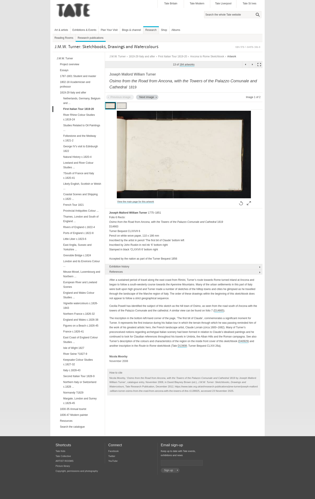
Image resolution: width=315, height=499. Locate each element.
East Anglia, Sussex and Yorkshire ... (77, 247)
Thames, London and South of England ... (80, 219)
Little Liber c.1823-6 (74, 239)
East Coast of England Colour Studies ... (80, 340)
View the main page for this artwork (135, 201)
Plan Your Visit (109, 30)
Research (150, 30)
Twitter (111, 456)
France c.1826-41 (73, 331)
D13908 (182, 345)
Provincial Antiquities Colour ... (81, 210)
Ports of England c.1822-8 (78, 233)
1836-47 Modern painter (74, 414)
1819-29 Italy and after (142, 56)
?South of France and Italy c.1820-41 (78, 175)
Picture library (63, 466)
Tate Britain (170, 3)
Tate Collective (63, 456)
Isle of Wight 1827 (73, 348)
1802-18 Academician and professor (75, 84)
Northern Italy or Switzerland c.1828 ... (79, 384)
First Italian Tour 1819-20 (172, 56)
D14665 (219, 310)
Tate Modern (197, 3)
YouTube (112, 461)
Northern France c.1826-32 (79, 313)
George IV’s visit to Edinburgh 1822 (80, 149)
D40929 (243, 341)
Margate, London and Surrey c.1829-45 (80, 401)
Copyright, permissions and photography (77, 471)
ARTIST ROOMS (65, 461)
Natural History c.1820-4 (77, 156)
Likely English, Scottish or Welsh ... (82, 186)
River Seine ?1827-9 (75, 353)
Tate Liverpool (223, 3)
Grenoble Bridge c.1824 (77, 255)
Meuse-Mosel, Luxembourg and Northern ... (81, 274)
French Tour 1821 (73, 204)
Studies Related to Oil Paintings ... (81, 128)
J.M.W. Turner (117, 56)
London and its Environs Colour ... (81, 263)
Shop (164, 30)
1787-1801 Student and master (78, 76)
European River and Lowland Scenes (80, 284)
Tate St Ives (249, 3)
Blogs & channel (131, 30)
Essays (64, 70)
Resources (66, 420)
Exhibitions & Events (84, 30)
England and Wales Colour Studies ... (78, 295)
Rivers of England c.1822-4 (79, 227)
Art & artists (61, 30)
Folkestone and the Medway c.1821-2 (79, 138)
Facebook (113, 451)
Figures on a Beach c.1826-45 (80, 325)
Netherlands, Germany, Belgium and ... (81, 101)
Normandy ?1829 (73, 392)
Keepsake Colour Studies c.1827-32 (78, 362)
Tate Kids (60, 451)
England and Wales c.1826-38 (80, 319)
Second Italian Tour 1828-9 (78, 376)
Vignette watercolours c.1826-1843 (80, 305)
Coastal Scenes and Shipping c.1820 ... (80, 196)
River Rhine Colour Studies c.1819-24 (79, 117)
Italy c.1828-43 (71, 370)
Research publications (90, 37)
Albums (176, 30)
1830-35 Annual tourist (73, 409)
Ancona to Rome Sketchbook (207, 56)
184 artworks (187, 64)
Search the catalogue (72, 426)
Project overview (69, 64)
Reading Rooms (63, 37)
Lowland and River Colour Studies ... (78, 165)
